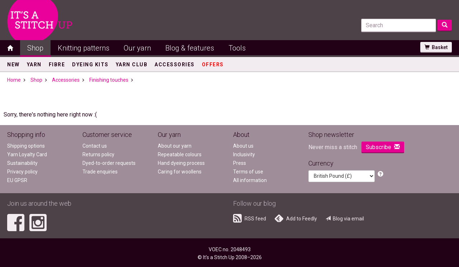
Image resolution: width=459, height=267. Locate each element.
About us (243, 146)
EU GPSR (17, 180)
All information (250, 180)
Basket (436, 47)
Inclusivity (244, 154)
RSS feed (249, 218)
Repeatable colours (180, 154)
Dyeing (90, 64)
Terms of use (248, 172)
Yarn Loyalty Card (27, 154)
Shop (35, 48)
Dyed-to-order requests (109, 163)
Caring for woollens (180, 172)
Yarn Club (132, 64)
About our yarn (174, 146)
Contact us (94, 146)
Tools (237, 48)
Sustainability (22, 163)
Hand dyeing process (181, 163)
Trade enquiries (100, 172)
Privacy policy (22, 172)
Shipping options (26, 146)
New (13, 64)
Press (239, 163)
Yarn (34, 64)
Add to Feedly (296, 218)
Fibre (57, 64)
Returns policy (98, 154)
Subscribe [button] (383, 147)
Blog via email (345, 218)
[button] (380, 174)
